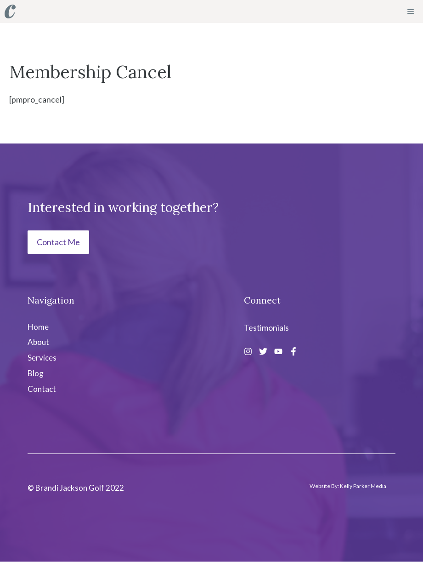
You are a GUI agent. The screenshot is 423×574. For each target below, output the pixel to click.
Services (42, 357)
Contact (42, 389)
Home (38, 327)
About (38, 342)
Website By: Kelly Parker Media (348, 485)
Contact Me (58, 242)
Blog (36, 373)
